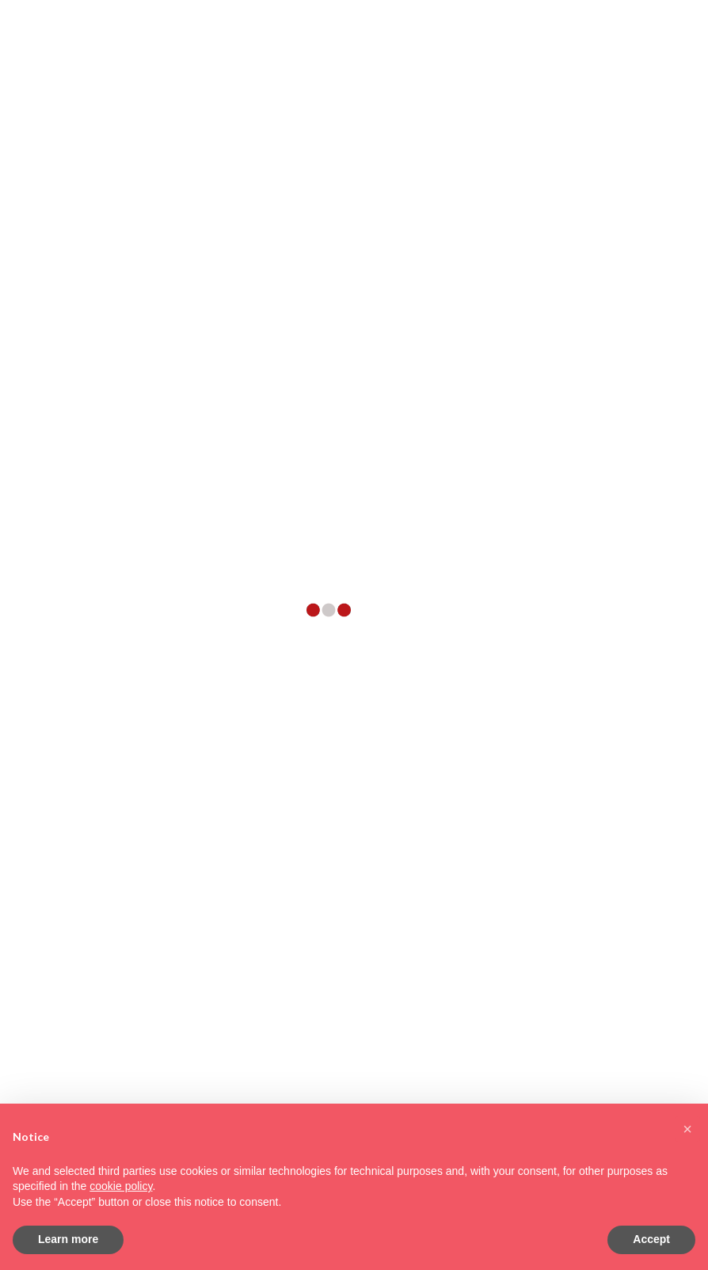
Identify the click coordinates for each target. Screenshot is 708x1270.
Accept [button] (651, 1239)
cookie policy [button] (120, 1186)
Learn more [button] (68, 1239)
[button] (687, 1129)
